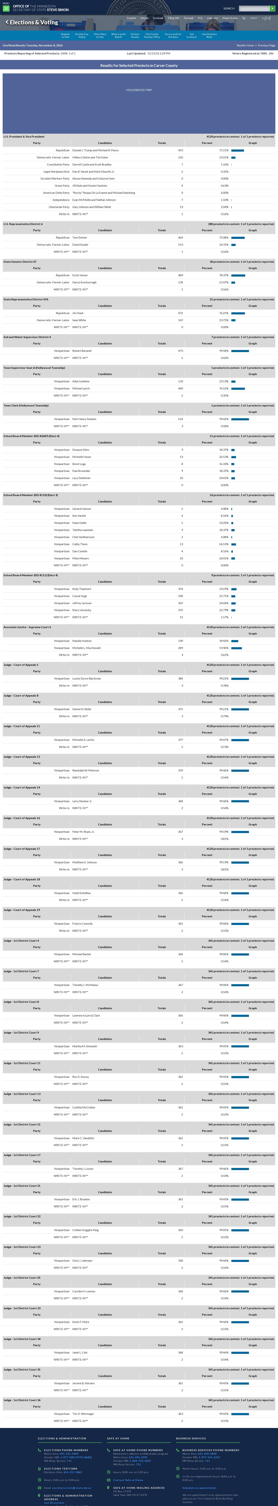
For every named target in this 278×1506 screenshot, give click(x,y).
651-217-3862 (73, 1472)
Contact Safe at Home (128, 1479)
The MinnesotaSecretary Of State (41, 8)
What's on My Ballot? (118, 35)
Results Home (245, 45)
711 (69, 1460)
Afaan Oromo (230, 18)
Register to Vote (65, 35)
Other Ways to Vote (100, 35)
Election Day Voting (82, 35)
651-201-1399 (138, 1457)
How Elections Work (209, 35)
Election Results (135, 35)
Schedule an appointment (199, 1487)
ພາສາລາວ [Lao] (212, 18)
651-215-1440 (69, 1453)
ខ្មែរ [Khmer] (244, 18)
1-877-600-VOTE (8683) (76, 1457)
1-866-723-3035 (140, 1460)
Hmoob (144, 18)
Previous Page (266, 45)
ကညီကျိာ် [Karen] (266, 18)
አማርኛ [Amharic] (253, 18)
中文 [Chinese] (200, 18)
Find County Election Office (152, 35)
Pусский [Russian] (188, 18)
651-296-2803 (207, 1453)
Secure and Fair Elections (173, 35)
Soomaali (158, 18)
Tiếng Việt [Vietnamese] (173, 18)
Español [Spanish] (131, 18)
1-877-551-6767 (209, 1457)
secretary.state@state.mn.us (71, 1487)
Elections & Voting (31, 22)
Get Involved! (191, 35)
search (229, 8)
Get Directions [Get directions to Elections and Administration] (54, 1502)
